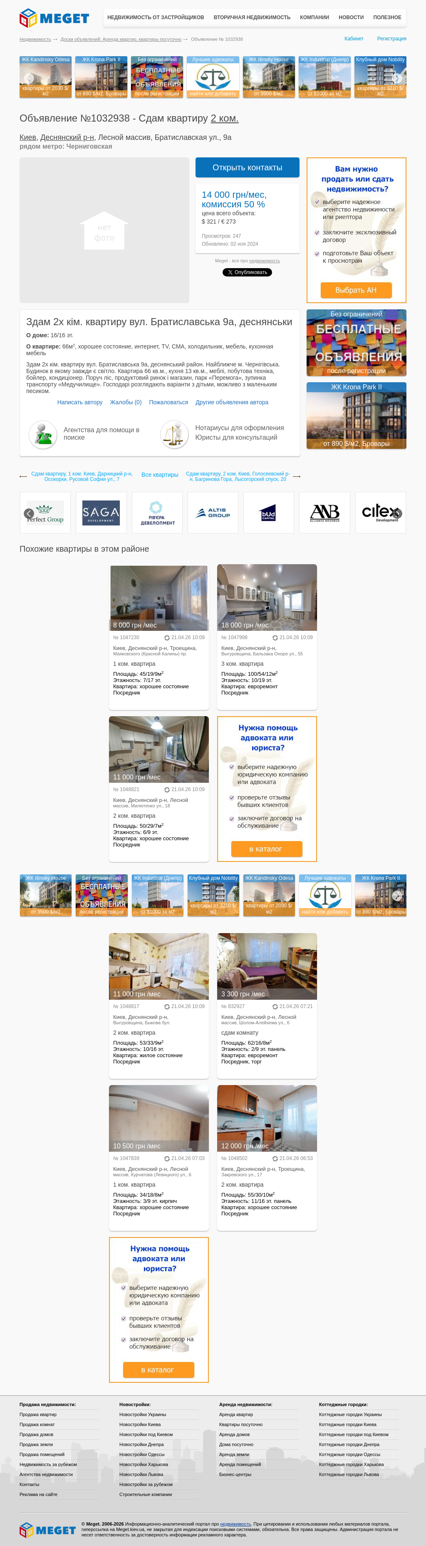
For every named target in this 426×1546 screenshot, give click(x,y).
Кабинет (354, 39)
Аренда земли (234, 1454)
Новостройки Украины (142, 1414)
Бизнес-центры (235, 1474)
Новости (351, 17)
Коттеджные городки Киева (347, 1424)
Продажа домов (36, 1434)
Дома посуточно (236, 1444)
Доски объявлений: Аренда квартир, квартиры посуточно (121, 39)
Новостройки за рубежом (146, 1484)
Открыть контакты (247, 167)
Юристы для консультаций (236, 437)
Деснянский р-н (67, 137)
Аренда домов (234, 1434)
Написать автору (80, 402)
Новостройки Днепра (141, 1444)
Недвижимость (35, 39)
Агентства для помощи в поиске (101, 433)
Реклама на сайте (38, 1494)
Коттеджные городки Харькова (351, 1464)
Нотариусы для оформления (240, 427)
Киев (28, 137)
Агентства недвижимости (46, 1474)
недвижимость (264, 260)
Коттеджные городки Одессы (349, 1454)
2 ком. (225, 118)
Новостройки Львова (141, 1474)
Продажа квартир (38, 1414)
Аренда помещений (240, 1464)
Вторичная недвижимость (252, 17)
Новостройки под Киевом (146, 1434)
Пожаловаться (168, 402)
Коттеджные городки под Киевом (354, 1434)
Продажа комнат (37, 1424)
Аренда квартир (236, 1414)
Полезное (387, 17)
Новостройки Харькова (143, 1464)
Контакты (30, 1484)
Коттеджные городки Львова (349, 1474)
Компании (314, 17)
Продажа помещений (42, 1454)
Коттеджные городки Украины (350, 1414)
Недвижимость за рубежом (48, 1464)
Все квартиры (159, 474)
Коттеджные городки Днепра (349, 1444)
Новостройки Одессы (142, 1454)
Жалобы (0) (125, 402)
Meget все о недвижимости (48, 1530)
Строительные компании (145, 1494)
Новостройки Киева (140, 1424)
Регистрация (391, 39)
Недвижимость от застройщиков (155, 17)
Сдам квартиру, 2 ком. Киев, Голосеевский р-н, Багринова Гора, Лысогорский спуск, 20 (238, 476)
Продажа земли (36, 1444)
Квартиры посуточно (241, 1424)
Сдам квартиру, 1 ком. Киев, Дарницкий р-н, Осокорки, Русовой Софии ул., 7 (81, 476)
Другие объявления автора (232, 402)
